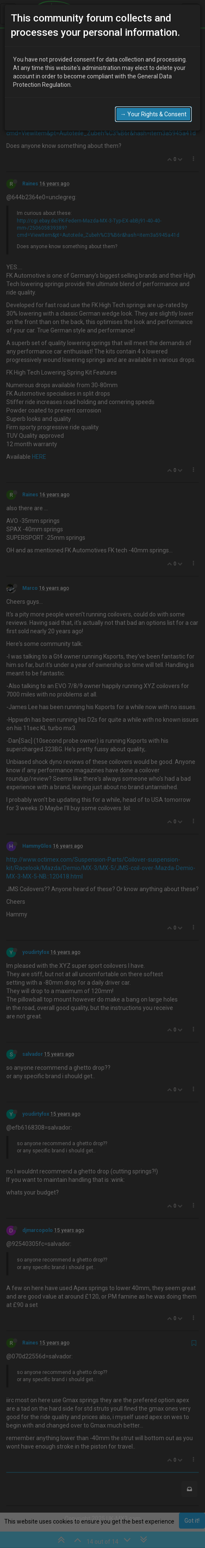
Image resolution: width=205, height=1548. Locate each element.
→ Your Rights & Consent (153, 112)
